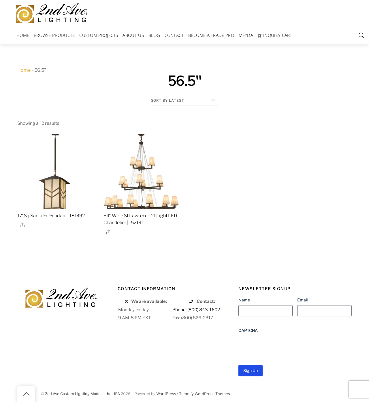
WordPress (166, 394)
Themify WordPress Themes (204, 394)
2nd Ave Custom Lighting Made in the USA (82, 394)
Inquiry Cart (275, 35)
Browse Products (54, 35)
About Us (133, 35)
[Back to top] (26, 394)
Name (244, 299)
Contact (174, 35)
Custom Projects (98, 35)
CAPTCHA (248, 330)
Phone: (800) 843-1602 (196, 309)
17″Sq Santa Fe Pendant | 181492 (51, 215)
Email (302, 299)
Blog (154, 35)
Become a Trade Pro (211, 35)
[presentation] (282, 347)
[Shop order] (184, 100)
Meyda (246, 35)
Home (22, 35)
